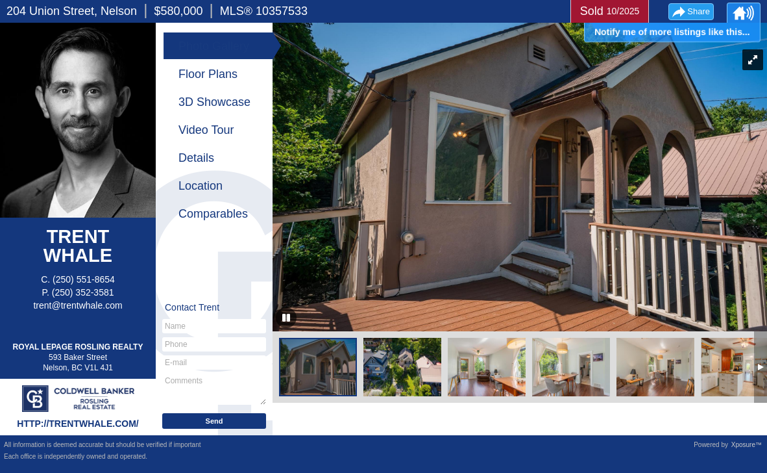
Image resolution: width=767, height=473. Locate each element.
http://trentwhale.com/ (77, 423)
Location (200, 185)
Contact (192, 307)
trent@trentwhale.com (77, 305)
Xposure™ (746, 444)
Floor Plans (207, 74)
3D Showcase (214, 102)
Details (196, 157)
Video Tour (206, 129)
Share (698, 11)
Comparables (213, 213)
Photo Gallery (213, 46)
